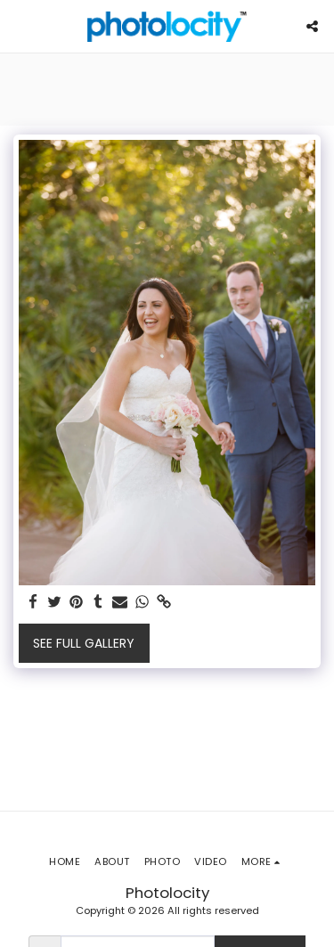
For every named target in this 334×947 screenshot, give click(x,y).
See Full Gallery (83, 643)
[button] (19, 26)
